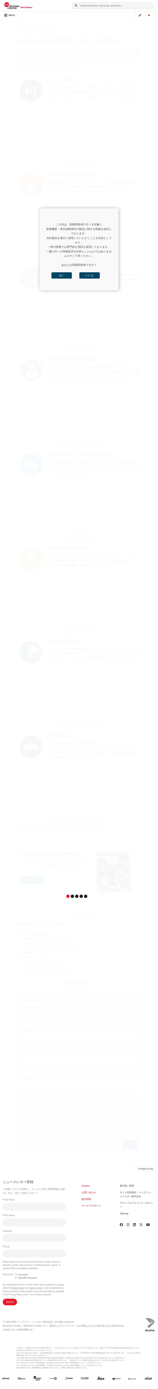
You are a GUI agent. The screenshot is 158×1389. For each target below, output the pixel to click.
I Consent (23, 1274)
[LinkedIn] (134, 1225)
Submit (10, 1302)
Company (7, 1231)
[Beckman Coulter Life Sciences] (37, 1379)
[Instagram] (128, 1225)
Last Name (8, 1199)
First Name (9, 1215)
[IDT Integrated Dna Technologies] (85, 1379)
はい (61, 275)
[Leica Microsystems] (101, 1379)
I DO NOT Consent (27, 1278)
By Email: (8, 1274)
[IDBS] (69, 1379)
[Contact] (139, 15)
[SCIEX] (148, 1379)
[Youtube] (148, 1225)
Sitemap (124, 1213)
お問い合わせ (89, 1192)
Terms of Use (35, 1288)
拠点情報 (86, 1199)
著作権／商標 (127, 1185)
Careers (86, 1185)
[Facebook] (121, 1225)
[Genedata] (53, 1379)
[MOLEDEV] (116, 1379)
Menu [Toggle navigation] (9, 15)
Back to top (145, 1168)
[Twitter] (141, 1225)
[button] (76, 6)
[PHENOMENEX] (132, 1379)
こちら (34, 1355)
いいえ (89, 275)
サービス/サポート (91, 1205)
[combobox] (113, 5)
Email (6, 1246)
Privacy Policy (18, 1288)
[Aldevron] (22, 1379)
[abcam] (6, 1379)
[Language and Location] (149, 15)
